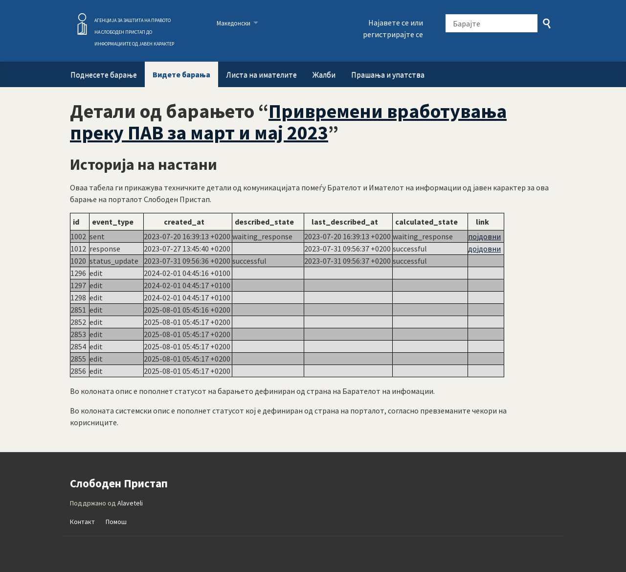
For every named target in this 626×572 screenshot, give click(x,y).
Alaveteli (130, 503)
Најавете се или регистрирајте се (393, 28)
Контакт (82, 521)
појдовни (484, 236)
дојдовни (484, 248)
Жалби (324, 74)
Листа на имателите (261, 74)
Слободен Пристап (82, 24)
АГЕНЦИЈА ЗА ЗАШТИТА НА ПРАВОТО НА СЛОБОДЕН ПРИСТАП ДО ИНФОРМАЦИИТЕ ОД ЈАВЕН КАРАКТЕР (134, 32)
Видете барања (181, 74)
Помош (116, 521)
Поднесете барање (103, 74)
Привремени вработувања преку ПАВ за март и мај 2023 (288, 122)
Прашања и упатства (388, 74)
